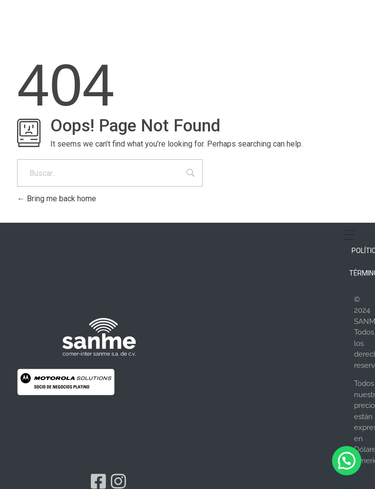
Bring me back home (56, 198)
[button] (346, 460)
